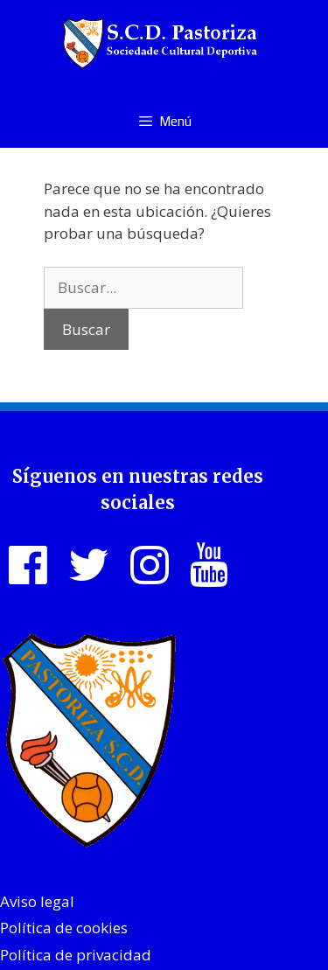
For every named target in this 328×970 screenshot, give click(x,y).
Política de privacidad (75, 955)
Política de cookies (64, 928)
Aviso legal (37, 901)
